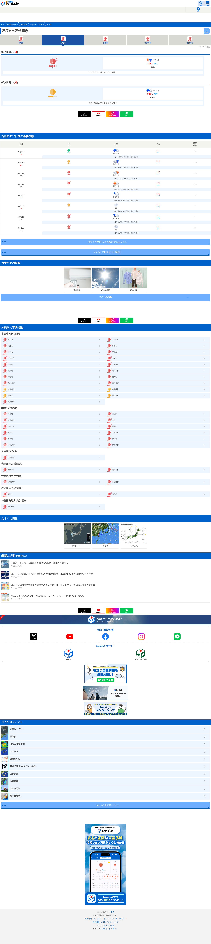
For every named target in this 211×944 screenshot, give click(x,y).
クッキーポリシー (119, 919)
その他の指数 (105, 297)
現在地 (198, 11)
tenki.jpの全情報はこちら (108, 805)
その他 (206, 32)
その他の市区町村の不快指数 (108, 252)
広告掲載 (96, 922)
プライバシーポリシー (102, 919)
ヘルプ (115, 922)
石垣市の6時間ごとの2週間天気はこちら (107, 242)
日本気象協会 (109, 925)
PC (112, 912)
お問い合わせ (106, 922)
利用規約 (88, 919)
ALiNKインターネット (109, 929)
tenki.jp (10, 3)
